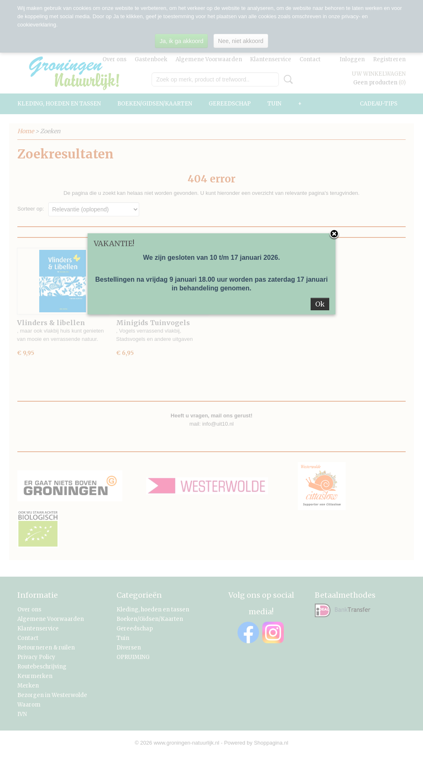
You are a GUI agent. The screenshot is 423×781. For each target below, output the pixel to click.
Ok (320, 304)
